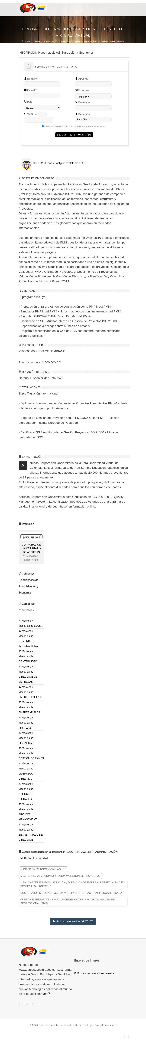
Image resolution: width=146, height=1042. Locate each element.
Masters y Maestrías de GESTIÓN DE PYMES (31, 753)
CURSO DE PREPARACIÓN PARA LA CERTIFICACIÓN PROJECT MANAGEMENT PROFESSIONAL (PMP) (68, 901)
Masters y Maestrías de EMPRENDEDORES (30, 692)
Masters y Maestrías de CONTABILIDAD (28, 656)
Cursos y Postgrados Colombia (62, 163)
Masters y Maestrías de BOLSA (30, 623)
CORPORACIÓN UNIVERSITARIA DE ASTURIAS (31, 548)
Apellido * (82, 78)
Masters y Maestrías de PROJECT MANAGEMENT (28, 812)
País (28, 101)
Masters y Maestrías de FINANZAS (26, 722)
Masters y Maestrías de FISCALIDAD (26, 737)
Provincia (82, 102)
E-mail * (30, 90)
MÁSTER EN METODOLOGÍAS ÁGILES (43, 869)
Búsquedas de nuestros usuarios (94, 973)
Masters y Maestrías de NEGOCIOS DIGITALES (26, 791)
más (45, 993)
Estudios (82, 90)
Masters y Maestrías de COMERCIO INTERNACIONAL (29, 638)
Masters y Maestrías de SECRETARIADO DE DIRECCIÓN (31, 832)
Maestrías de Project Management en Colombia (104, 41)
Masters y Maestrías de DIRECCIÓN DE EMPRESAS (28, 674)
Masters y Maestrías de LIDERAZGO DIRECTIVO (26, 771)
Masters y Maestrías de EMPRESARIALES (29, 707)
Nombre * (31, 78)
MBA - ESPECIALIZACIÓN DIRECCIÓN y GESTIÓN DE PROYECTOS (60, 876)
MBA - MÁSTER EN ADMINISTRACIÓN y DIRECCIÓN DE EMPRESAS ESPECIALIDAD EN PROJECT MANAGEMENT (72, 884)
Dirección (82, 114)
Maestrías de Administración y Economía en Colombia (57, 41)
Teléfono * (31, 114)
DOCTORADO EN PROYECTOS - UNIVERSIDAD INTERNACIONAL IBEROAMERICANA (71, 893)
